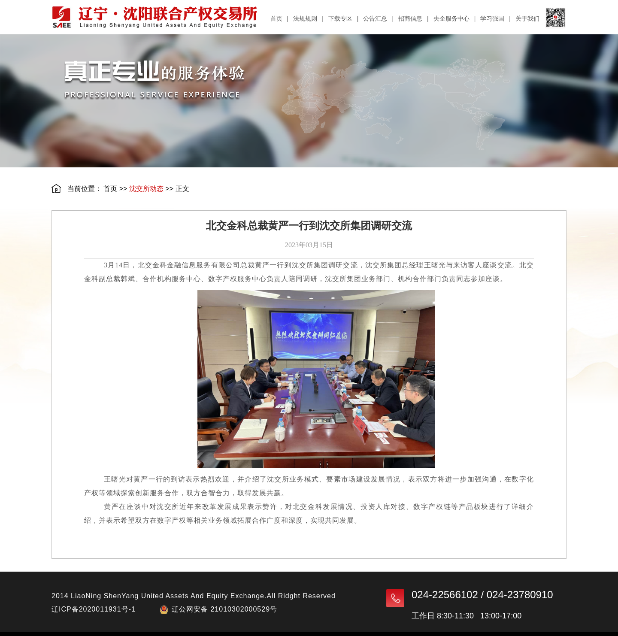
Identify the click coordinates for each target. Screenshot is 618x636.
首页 (110, 188)
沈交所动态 (146, 188)
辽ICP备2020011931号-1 (94, 609)
